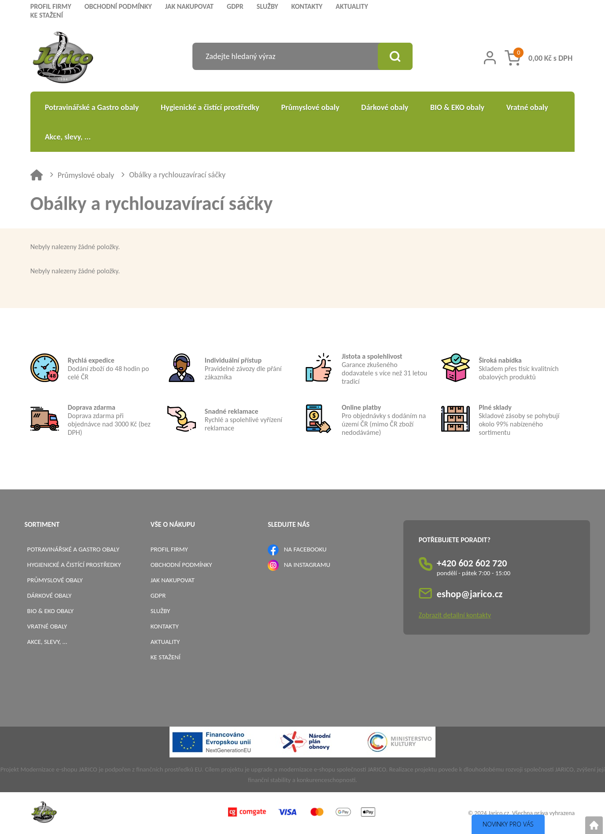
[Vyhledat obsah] (395, 56)
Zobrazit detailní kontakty (455, 615)
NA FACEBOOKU (305, 549)
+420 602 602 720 (472, 563)
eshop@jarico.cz (470, 594)
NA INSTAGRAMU (307, 565)
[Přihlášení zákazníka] (490, 57)
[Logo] (63, 59)
